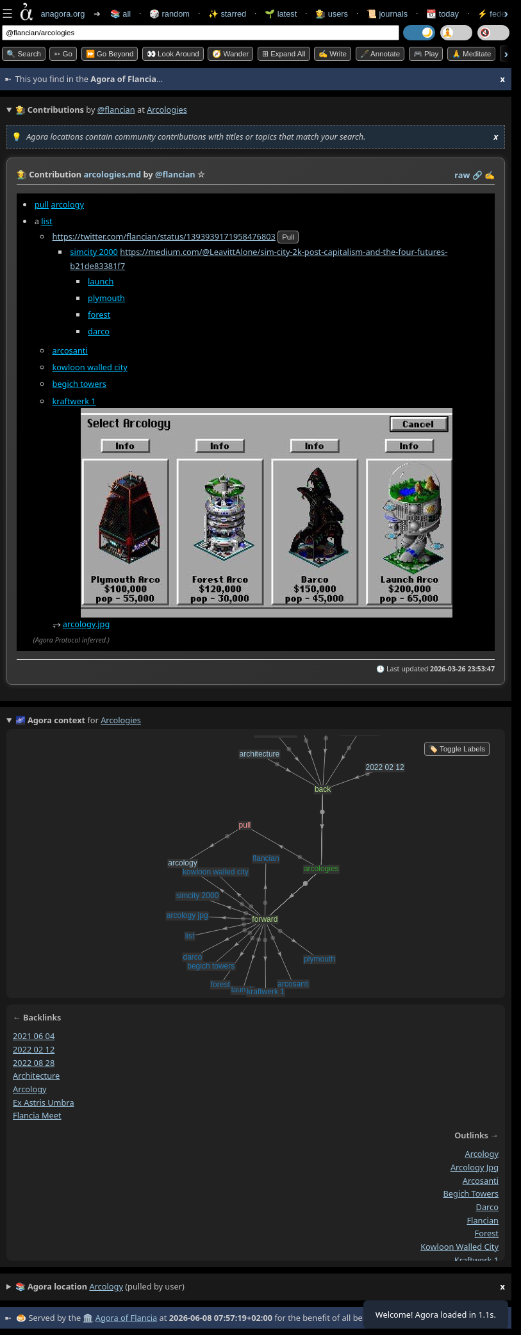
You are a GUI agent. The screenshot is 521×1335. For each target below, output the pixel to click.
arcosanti (70, 350)
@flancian (116, 109)
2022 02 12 (33, 1049)
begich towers (79, 384)
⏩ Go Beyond (110, 54)
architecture (36, 1075)
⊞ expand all (284, 54)
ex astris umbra (43, 1102)
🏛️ (88, 1317)
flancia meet (37, 1115)
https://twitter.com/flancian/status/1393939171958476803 (164, 236)
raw (462, 175)
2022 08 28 (33, 1062)
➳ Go (63, 54)
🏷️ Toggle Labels (457, 749)
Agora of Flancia (126, 1317)
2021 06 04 (33, 1036)
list (46, 221)
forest (99, 314)
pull (42, 204)
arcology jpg (475, 1167)
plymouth (106, 298)
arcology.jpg (86, 624)
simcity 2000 (94, 252)
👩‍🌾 (22, 174)
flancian (483, 1220)
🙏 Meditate (471, 54)
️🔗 (477, 175)
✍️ (489, 175)
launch (100, 281)
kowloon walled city (90, 367)
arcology (67, 204)
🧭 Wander (230, 54)
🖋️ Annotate (380, 54)
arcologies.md (112, 174)
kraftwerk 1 (74, 401)
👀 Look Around (173, 54)
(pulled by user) (260, 1287)
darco (99, 331)
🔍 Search (23, 54)
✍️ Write (332, 54)
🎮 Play (426, 54)
